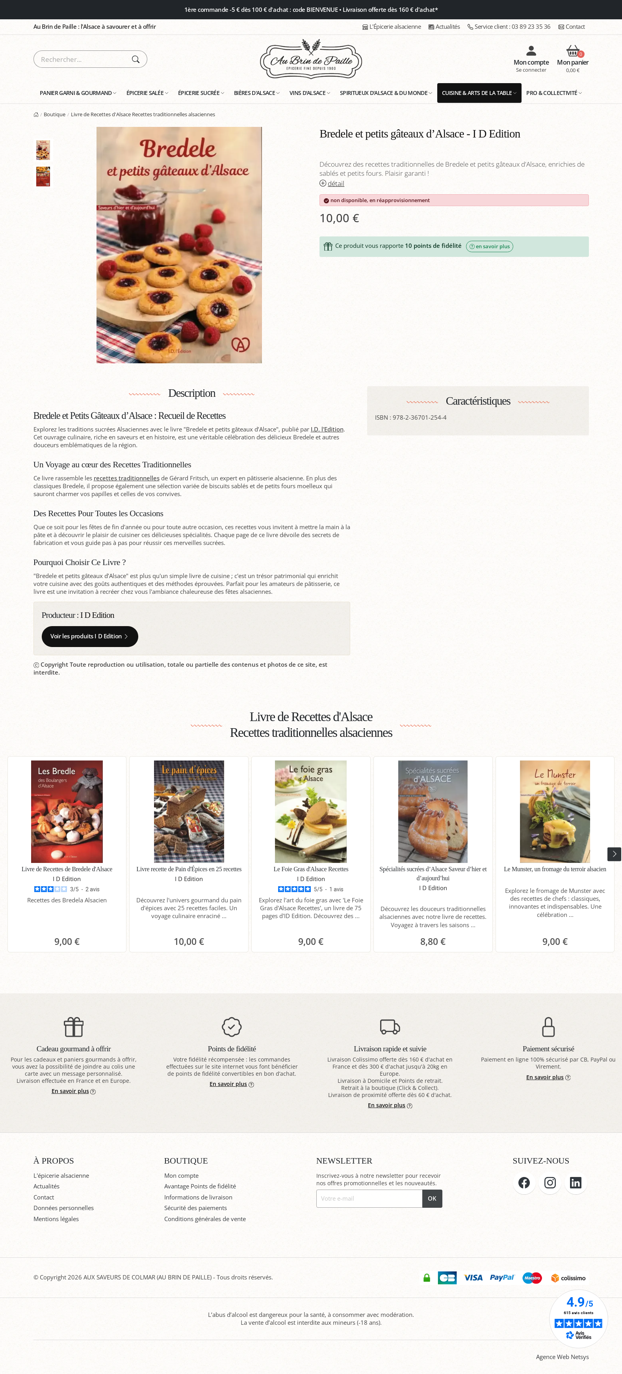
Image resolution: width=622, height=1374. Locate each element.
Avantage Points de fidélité (200, 1186)
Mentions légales (56, 1219)
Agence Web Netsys (562, 1357)
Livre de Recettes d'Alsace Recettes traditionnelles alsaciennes (143, 114)
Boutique (54, 114)
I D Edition (97, 615)
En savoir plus (74, 1091)
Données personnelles (63, 1208)
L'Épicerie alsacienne (391, 26)
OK (432, 1198)
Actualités (444, 26)
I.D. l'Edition (327, 429)
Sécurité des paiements (195, 1208)
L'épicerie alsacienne (61, 1175)
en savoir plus (490, 246)
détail (331, 183)
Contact (572, 26)
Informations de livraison (198, 1197)
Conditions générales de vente (205, 1219)
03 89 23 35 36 (509, 27)
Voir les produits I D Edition (89, 636)
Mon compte (181, 1175)
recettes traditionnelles (127, 478)
